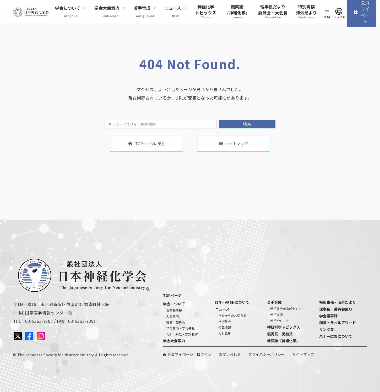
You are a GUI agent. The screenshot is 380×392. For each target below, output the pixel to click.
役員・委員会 (175, 322)
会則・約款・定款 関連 (182, 334)
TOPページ (172, 295)
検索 (247, 124)
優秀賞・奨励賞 (280, 333)
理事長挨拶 (174, 310)
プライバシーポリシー (266, 354)
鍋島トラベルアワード (337, 322)
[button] (146, 143)
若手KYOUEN (279, 320)
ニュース (222, 309)
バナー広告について (335, 336)
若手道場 (276, 314)
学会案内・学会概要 (180, 328)
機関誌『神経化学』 (283, 340)
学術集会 (224, 321)
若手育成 (274, 302)
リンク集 (326, 329)
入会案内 (172, 316)
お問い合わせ (230, 354)
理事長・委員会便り (335, 309)
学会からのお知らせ (232, 315)
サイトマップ (303, 354)
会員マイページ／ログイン (189, 354)
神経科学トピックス (283, 327)
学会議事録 (328, 315)
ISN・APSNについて (232, 302)
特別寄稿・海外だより (337, 302)
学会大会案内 (174, 340)
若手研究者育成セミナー (287, 308)
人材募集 (224, 333)
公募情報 (224, 327)
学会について (174, 303)
